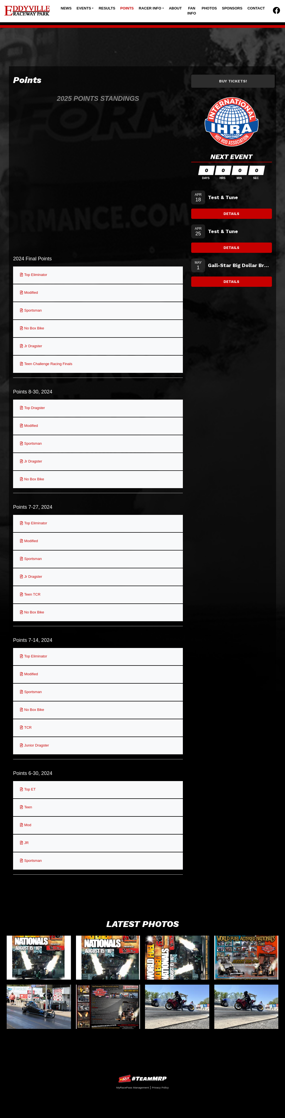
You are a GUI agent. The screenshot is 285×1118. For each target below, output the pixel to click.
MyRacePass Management (132, 1087)
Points (127, 8)
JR (26, 843)
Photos (209, 8)
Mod (27, 825)
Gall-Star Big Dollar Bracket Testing (240, 265)
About (175, 8)
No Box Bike (34, 328)
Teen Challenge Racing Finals (48, 364)
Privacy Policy (160, 1087)
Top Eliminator (35, 275)
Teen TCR (32, 594)
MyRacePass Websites (142, 1078)
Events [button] (84, 8)
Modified (31, 292)
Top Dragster (34, 408)
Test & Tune (223, 197)
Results (107, 8)
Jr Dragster (33, 346)
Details (231, 214)
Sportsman (33, 310)
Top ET (30, 789)
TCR (28, 727)
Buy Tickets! (233, 81)
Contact (256, 8)
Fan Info (191, 10)
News (66, 8)
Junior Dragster (36, 745)
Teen (28, 807)
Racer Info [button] (150, 8)
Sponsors (232, 8)
